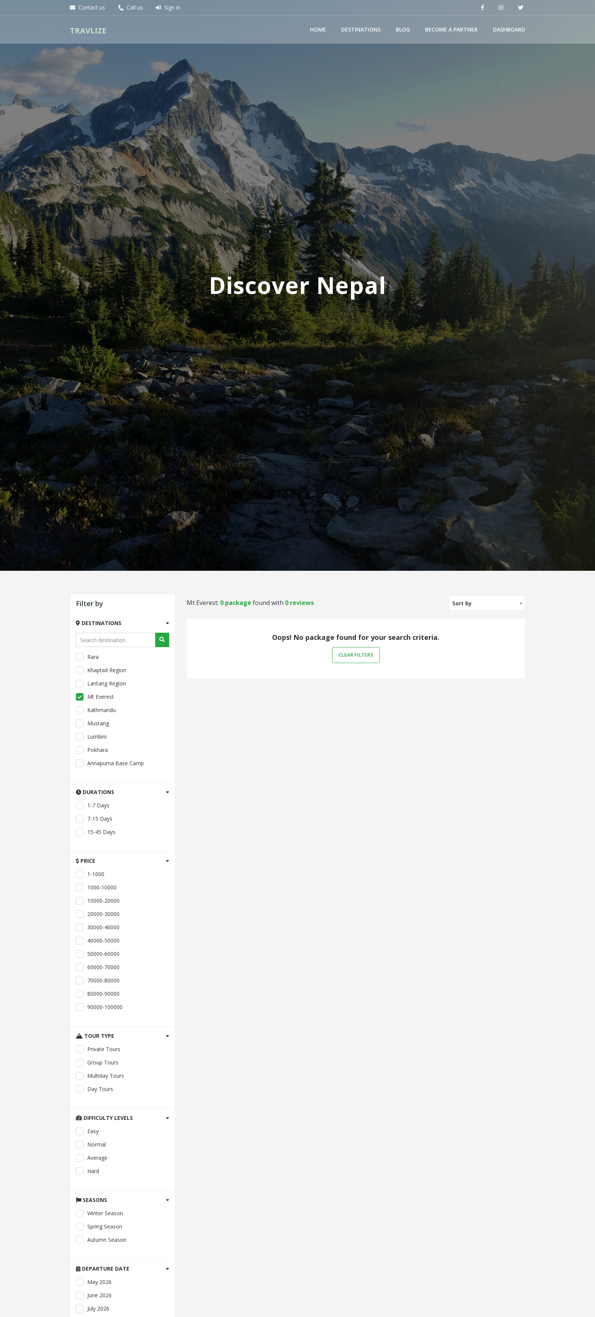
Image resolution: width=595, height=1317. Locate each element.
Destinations (361, 28)
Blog (403, 28)
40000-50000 (98, 1160)
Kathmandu (96, 929)
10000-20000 (98, 1120)
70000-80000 (98, 1199)
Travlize (88, 30)
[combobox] (487, 822)
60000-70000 (98, 1186)
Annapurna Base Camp (110, 982)
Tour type (95, 1255)
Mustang (92, 942)
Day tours (94, 1308)
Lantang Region (101, 902)
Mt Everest (95, 916)
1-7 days (92, 1024)
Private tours (98, 1268)
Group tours (97, 1281)
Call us (130, 7)
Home (318, 28)
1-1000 (90, 1093)
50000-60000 (98, 1173)
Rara (87, 876)
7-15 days (94, 1038)
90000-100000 (99, 1226)
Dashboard (509, 28)
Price (85, 1079)
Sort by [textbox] (462, 822)
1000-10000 (96, 1106)
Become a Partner (451, 28)
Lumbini (91, 956)
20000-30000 (98, 1133)
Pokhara (92, 969)
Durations (95, 1011)
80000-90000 (98, 1213)
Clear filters (355, 874)
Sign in (168, 7)
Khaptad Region (101, 889)
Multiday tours (100, 1295)
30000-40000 (98, 1146)
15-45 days (95, 1051)
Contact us (87, 7)
